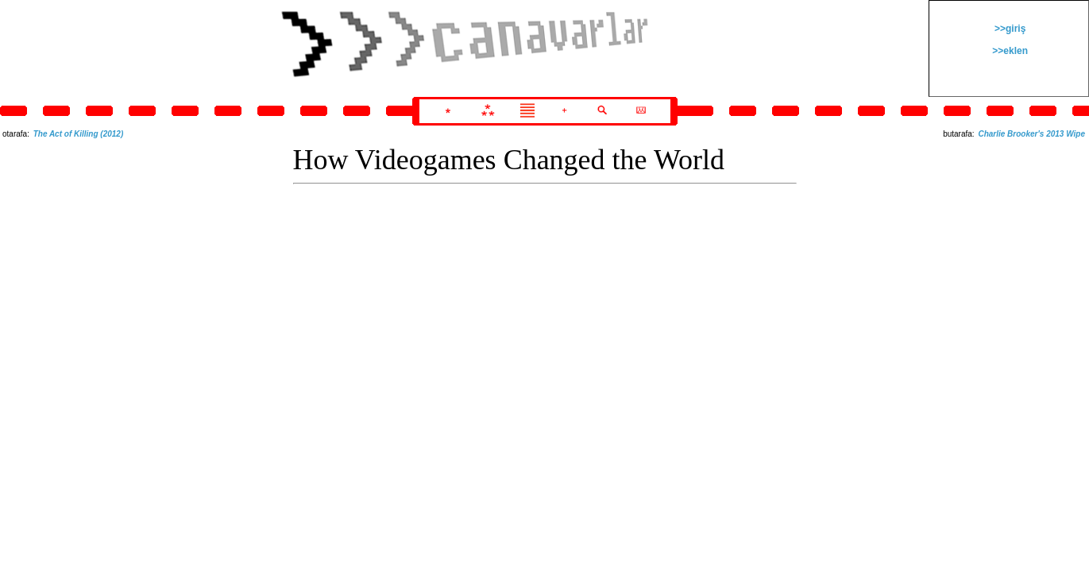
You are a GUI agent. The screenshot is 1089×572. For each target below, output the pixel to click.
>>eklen (1009, 50)
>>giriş (1009, 28)
